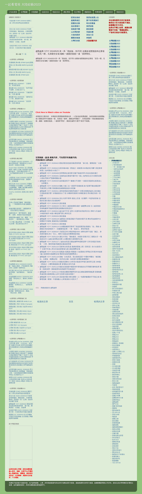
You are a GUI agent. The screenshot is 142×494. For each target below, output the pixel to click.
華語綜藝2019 (114, 64)
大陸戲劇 (34, 12)
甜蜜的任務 (75, 23)
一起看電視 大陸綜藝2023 (23, 4)
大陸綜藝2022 (114, 49)
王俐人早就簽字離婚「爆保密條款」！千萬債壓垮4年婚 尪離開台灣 (20, 204)
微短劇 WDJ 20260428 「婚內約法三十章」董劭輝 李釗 (21, 98)
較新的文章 (42, 301)
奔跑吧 (89, 38)
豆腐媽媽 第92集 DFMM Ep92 (19, 75)
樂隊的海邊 (75, 38)
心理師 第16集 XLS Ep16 (17, 333)
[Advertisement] (53, 30)
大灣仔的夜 (75, 41)
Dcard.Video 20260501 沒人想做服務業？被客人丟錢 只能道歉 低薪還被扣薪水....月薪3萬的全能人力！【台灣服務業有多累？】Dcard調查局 (21, 171)
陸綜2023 (120, 12)
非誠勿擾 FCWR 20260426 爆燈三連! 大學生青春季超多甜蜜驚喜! (20, 392)
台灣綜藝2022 (114, 47)
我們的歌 (89, 26)
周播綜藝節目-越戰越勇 (49, 288)
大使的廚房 (75, 35)
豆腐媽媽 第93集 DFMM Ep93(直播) (21, 62)
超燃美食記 (75, 20)
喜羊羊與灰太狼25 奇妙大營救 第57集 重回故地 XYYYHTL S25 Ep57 (21, 254)
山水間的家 (75, 32)
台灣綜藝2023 (114, 41)
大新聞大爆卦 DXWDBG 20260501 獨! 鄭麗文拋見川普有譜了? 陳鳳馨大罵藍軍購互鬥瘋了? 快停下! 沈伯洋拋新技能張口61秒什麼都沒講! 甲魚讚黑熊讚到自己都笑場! (21, 125)
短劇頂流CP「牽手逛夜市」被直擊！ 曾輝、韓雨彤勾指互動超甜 (20, 214)
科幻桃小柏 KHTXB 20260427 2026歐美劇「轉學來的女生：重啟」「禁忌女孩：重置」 (21, 291)
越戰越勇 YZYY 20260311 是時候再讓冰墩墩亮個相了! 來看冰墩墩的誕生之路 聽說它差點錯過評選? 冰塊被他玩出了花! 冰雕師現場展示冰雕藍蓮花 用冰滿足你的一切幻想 (70, 193)
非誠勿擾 (89, 32)
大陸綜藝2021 (114, 55)
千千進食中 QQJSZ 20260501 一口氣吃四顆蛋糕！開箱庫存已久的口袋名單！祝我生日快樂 (21, 163)
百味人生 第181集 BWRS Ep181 (20, 72)
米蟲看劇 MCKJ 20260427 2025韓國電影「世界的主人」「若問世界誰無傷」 (20, 284)
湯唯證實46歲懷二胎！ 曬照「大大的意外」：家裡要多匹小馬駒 (21, 218)
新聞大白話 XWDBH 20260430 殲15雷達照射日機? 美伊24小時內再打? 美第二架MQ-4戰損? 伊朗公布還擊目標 (20, 150)
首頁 (71, 301)
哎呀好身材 (75, 17)
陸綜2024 (56, 12)
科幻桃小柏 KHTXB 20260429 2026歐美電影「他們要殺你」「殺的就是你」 (21, 272)
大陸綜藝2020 (114, 61)
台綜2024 (45, 12)
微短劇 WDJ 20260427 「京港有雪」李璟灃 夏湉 (20, 84)
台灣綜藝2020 (114, 58)
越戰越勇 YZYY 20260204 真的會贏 (53, 216)
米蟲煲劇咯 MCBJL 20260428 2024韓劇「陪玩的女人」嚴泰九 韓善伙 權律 (21, 278)
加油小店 (89, 35)
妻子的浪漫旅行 (92, 20)
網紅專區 (67, 12)
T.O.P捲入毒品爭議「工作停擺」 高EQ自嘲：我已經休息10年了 (21, 223)
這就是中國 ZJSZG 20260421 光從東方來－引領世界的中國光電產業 (20, 411)
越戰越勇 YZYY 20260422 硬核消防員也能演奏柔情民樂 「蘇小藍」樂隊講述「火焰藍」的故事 (21, 405)
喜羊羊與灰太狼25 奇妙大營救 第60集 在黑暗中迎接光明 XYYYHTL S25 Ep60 (21, 238)
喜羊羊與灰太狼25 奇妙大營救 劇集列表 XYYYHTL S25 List (21, 233)
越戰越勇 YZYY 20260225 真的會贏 (53, 203)
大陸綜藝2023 (114, 44)
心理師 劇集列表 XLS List (17, 322)
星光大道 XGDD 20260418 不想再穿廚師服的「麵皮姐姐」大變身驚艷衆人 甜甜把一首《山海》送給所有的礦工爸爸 (21, 398)
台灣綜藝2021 (114, 52)
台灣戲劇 (24, 12)
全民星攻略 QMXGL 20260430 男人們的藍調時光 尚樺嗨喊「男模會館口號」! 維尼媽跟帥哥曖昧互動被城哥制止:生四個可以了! (21, 142)
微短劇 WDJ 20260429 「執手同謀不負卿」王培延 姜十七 (21, 89)
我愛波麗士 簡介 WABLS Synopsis (20, 304)
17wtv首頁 (13, 12)
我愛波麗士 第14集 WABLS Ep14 (20, 311)
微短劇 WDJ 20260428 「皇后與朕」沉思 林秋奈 (20, 102)
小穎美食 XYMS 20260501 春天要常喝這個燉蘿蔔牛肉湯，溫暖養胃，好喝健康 (20, 179)
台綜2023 (109, 12)
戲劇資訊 (88, 12)
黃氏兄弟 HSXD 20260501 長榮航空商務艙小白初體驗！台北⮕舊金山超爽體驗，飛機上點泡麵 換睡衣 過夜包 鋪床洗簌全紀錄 (21, 186)
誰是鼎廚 (89, 29)
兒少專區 (77, 12)
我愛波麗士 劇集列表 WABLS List (20, 301)
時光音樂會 (90, 23)
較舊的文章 (99, 301)
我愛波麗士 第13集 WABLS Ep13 (20, 314)
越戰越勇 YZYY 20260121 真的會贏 (53, 224)
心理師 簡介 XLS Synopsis (18, 325)
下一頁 (24, 54)
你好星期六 (75, 26)
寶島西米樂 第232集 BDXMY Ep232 (21, 69)
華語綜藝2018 (114, 67)
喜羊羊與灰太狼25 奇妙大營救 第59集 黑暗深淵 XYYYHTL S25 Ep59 (21, 244)
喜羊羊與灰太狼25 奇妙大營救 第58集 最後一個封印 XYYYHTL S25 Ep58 (21, 249)
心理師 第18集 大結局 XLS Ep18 (20, 328)
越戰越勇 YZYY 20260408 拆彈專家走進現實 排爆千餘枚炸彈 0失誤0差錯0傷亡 (69, 173)
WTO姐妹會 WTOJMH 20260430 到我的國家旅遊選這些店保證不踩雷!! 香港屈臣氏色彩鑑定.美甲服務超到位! (21, 134)
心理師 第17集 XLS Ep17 (17, 330)
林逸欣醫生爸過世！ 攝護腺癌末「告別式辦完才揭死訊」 (20, 209)
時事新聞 (98, 12)
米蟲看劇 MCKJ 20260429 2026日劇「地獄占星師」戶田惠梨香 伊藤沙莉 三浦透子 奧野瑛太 (21, 266)
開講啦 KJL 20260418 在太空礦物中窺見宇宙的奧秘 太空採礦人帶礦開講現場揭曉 (21, 416)
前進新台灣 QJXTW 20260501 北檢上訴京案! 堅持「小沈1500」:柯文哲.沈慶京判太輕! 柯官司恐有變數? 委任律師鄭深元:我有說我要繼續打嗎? (21, 115)
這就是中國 (75, 29)
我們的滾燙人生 (92, 17)
